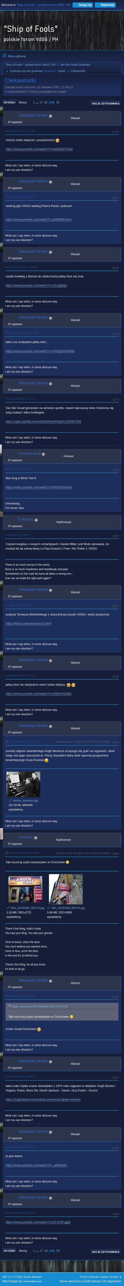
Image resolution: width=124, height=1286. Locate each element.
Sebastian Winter (33, 115)
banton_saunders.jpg (23, 800)
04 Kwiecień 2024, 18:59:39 (20, 1076)
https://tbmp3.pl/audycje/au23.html (28, 623)
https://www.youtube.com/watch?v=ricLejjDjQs (36, 285)
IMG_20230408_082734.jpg (66, 908)
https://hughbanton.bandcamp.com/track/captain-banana (43, 1099)
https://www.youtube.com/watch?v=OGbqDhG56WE (40, 351)
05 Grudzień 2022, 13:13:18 (20, 675)
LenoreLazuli (29, 453)
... (37, 102)
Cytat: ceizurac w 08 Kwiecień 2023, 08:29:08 (39, 1006)
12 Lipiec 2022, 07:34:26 (18, 605)
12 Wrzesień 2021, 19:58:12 (20, 197)
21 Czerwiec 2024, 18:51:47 (20, 1147)
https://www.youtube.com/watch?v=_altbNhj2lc (36, 1165)
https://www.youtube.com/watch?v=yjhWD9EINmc (39, 219)
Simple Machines (32, 1276)
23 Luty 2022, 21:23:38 (17, 469)
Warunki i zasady (99, 1276)
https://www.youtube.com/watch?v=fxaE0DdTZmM (39, 149)
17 (41, 102)
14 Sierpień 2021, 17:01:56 (19, 131)
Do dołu (9, 102)
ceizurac (26, 837)
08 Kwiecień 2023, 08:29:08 (24, 853)
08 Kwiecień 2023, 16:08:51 (20, 996)
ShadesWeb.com (32, 1281)
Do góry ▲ (116, 1276)
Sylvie (61, 71)
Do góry (10, 1250)
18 (45, 102)
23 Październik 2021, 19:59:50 (21, 267)
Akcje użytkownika (106, 103)
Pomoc (84, 1276)
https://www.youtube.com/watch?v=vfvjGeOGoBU (38, 693)
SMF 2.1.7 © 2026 (12, 1276)
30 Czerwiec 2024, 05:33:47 (20, 1213)
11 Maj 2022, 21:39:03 (17, 535)
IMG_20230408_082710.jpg (25, 908)
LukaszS (26, 519)
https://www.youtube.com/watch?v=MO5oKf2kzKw (39, 487)
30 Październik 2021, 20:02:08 (21, 333)
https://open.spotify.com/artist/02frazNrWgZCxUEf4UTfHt (43, 421)
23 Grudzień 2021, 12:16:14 (20, 398)
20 (58, 102)
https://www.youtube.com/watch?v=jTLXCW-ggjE (38, 1222)
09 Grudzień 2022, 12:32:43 (24, 741)
